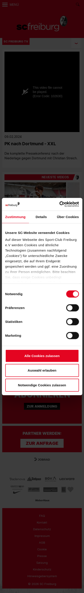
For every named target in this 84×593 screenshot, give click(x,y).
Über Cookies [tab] (68, 217)
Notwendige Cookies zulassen (42, 385)
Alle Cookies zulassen (42, 355)
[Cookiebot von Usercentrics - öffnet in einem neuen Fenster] (60, 204)
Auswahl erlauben (42, 370)
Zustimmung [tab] (15, 217)
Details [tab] (41, 217)
